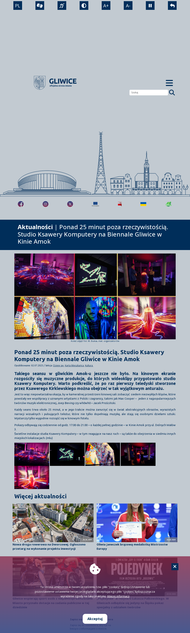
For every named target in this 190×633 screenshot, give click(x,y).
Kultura (89, 365)
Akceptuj (95, 618)
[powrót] (172, 6)
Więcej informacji (118, 596)
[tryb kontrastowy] (84, 6)
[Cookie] (174, 566)
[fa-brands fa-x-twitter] (70, 204)
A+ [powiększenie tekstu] (106, 6)
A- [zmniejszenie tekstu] (128, 6)
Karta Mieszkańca (74, 365)
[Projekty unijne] (95, 204)
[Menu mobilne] (169, 83)
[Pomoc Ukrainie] (143, 204)
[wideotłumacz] (39, 6)
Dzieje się (58, 365)
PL (17, 6)
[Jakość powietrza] (168, 204)
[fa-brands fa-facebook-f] (21, 204)
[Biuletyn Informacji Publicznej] (120, 204)
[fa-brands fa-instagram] (45, 204)
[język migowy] (61, 6)
